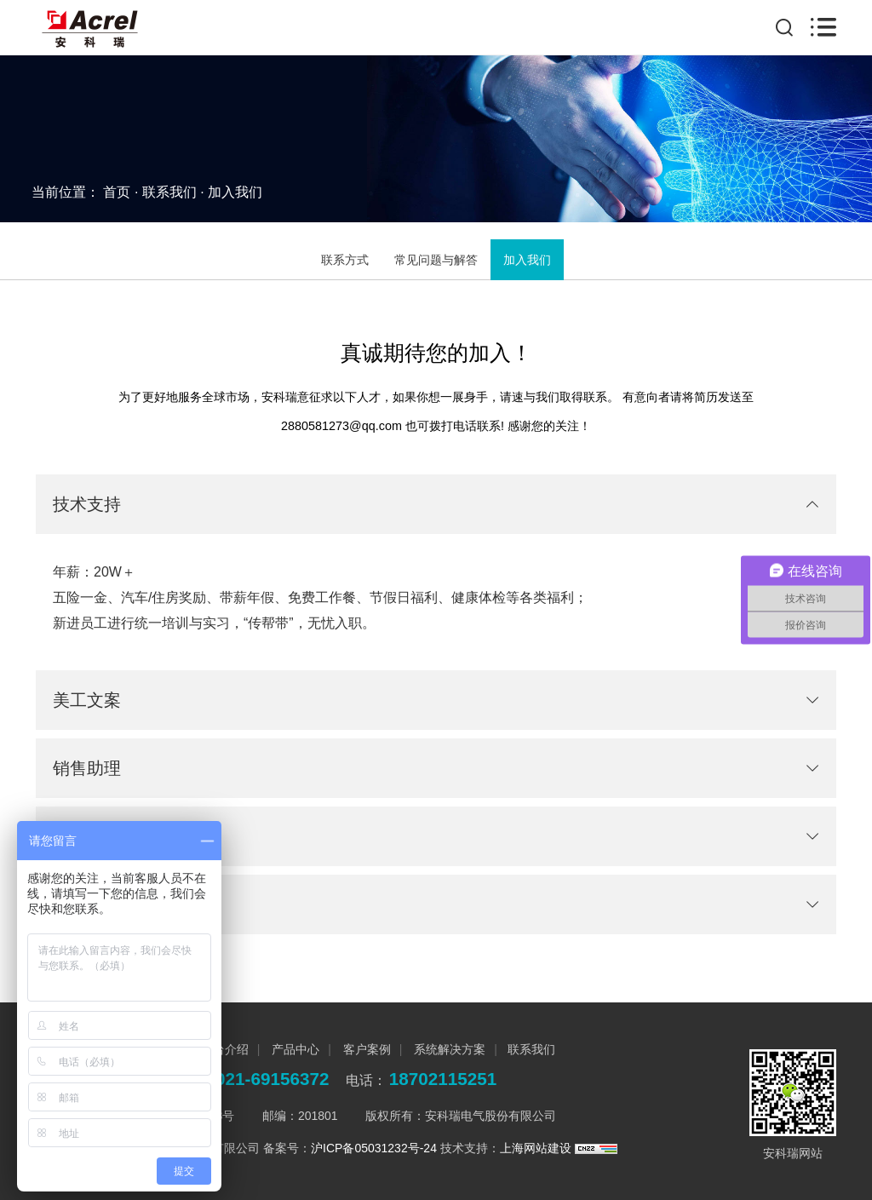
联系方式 (345, 260)
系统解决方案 (447, 1049)
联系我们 (169, 192)
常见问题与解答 (436, 260)
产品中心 (293, 1049)
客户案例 (365, 1049)
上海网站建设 (537, 1148)
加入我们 (235, 192)
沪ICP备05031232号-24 (374, 1148)
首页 (116, 192)
